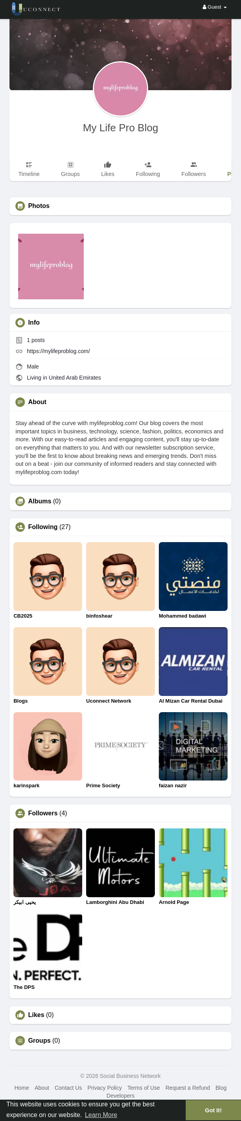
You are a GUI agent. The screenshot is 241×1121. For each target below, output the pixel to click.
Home (21, 1088)
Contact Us (68, 1088)
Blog (220, 1088)
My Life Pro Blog (120, 128)
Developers (121, 1096)
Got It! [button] (213, 1110)
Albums (39, 501)
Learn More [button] (101, 1115)
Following (43, 527)
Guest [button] (215, 7)
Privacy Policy (104, 1088)
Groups (39, 1041)
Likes (36, 1015)
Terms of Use (143, 1088)
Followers (43, 813)
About (42, 1088)
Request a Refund (188, 1088)
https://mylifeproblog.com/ (58, 351)
